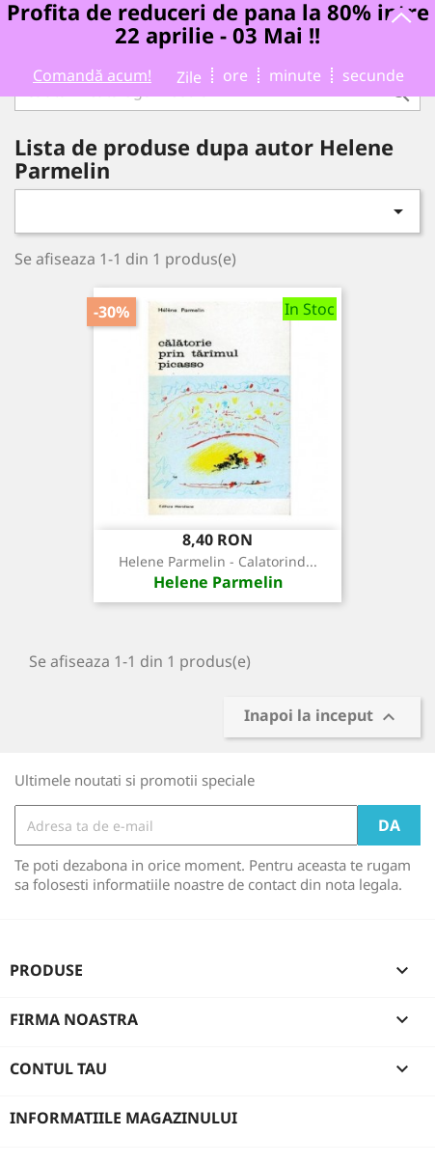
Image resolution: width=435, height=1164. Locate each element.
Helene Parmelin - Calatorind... (218, 561)
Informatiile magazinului (123, 1117)
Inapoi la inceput (322, 718)
